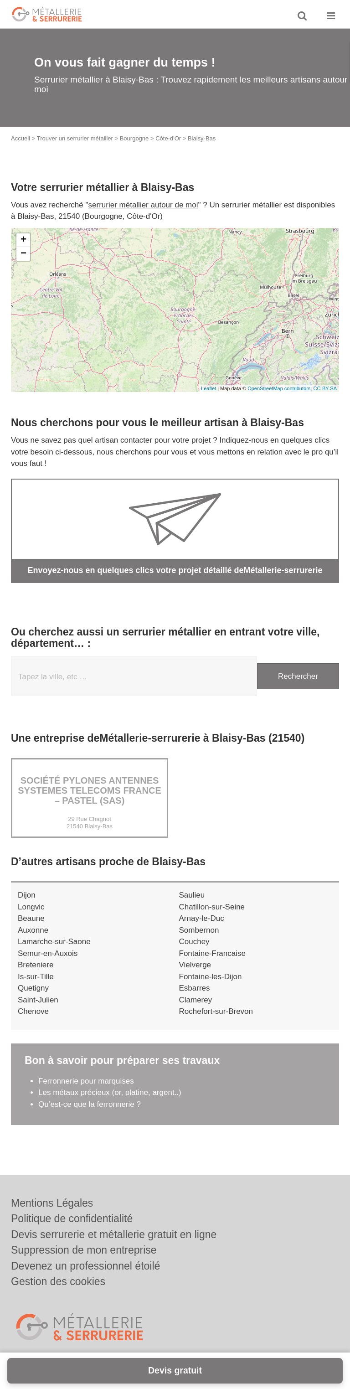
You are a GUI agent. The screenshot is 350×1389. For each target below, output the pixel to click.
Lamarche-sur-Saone (54, 941)
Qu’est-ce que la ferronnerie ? (89, 1104)
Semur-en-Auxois (47, 953)
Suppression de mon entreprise (84, 1250)
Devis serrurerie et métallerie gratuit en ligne (113, 1234)
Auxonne (33, 930)
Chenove (33, 1011)
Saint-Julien (38, 1000)
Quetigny (33, 988)
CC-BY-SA (325, 388)
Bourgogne (134, 138)
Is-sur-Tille (36, 976)
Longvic (31, 907)
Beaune (31, 918)
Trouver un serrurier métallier (75, 138)
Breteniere (35, 964)
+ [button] (23, 240)
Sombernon (199, 930)
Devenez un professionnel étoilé (85, 1266)
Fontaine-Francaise (212, 953)
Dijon (27, 895)
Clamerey (195, 1000)
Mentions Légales (52, 1203)
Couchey (194, 941)
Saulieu (192, 895)
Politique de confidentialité (72, 1218)
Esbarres (194, 988)
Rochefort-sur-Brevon (216, 1011)
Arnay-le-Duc (201, 918)
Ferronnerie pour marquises (86, 1081)
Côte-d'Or (168, 138)
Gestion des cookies (58, 1281)
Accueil (20, 138)
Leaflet (208, 388)
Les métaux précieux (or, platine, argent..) (109, 1092)
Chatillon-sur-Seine (212, 907)
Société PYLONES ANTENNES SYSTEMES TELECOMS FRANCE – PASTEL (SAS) (89, 790)
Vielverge (195, 964)
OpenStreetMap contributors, (280, 388)
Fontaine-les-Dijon (210, 976)
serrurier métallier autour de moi (143, 205)
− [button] (23, 254)
